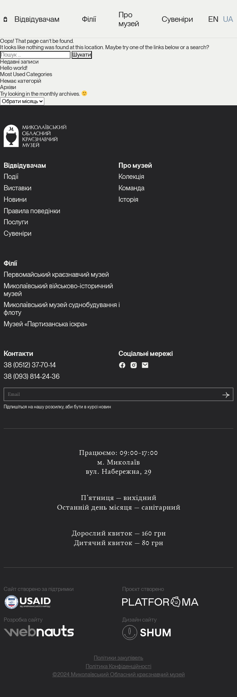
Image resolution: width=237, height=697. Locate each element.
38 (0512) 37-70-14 (30, 365)
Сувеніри (177, 19)
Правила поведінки (32, 211)
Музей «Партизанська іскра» (45, 324)
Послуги (16, 222)
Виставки (17, 188)
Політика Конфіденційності (118, 666)
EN (213, 19)
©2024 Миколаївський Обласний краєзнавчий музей (118, 675)
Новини (15, 199)
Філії (89, 19)
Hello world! (13, 68)
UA (228, 19)
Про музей (128, 19)
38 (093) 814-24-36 (32, 376)
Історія (128, 199)
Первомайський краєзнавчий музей (56, 274)
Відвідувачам (36, 19)
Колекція (131, 176)
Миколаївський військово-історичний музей (58, 290)
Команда (131, 188)
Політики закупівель (118, 658)
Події (11, 176)
